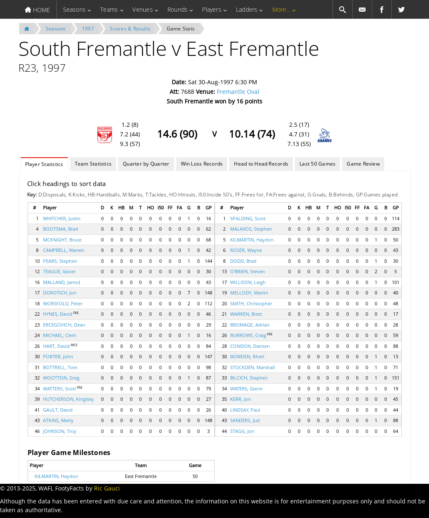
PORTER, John (58, 356)
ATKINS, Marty (58, 420)
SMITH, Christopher (251, 303)
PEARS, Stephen (60, 261)
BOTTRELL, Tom (60, 367)
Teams (109, 9)
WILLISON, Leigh (248, 282)
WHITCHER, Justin (62, 218)
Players (211, 9)
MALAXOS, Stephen (251, 229)
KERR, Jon (240, 399)
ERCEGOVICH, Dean (64, 325)
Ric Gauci (107, 488)
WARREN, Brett (246, 314)
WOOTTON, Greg (61, 378)
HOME (37, 10)
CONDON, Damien (250, 346)
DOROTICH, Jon (59, 292)
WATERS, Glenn (246, 388)
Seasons (74, 9)
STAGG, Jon (242, 431)
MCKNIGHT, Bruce (62, 239)
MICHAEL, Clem (59, 335)
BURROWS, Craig (248, 335)
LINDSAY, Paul (245, 410)
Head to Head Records (261, 163)
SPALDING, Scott (248, 218)
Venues (142, 9)
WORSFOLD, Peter (62, 303)
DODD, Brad (243, 261)
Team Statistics (93, 163)
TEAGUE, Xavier (59, 271)
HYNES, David (57, 314)
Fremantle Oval (238, 92)
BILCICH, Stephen (249, 378)
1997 (88, 28)
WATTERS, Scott (59, 388)
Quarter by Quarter (146, 163)
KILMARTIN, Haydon (252, 239)
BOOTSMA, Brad (60, 229)
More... (281, 9)
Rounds (178, 9)
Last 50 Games (317, 163)
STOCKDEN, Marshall (252, 367)
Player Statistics (44, 164)
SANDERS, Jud (245, 420)
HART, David (56, 346)
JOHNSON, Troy (59, 431)
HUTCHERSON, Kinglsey (68, 399)
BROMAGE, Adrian (249, 325)
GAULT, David (58, 410)
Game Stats (181, 28)
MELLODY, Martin (249, 292)
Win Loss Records (202, 163)
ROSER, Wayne (246, 250)
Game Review (363, 163)
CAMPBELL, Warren (63, 250)
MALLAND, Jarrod (61, 282)
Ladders (247, 9)
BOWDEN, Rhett (247, 356)
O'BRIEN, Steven (247, 271)
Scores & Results (130, 28)
